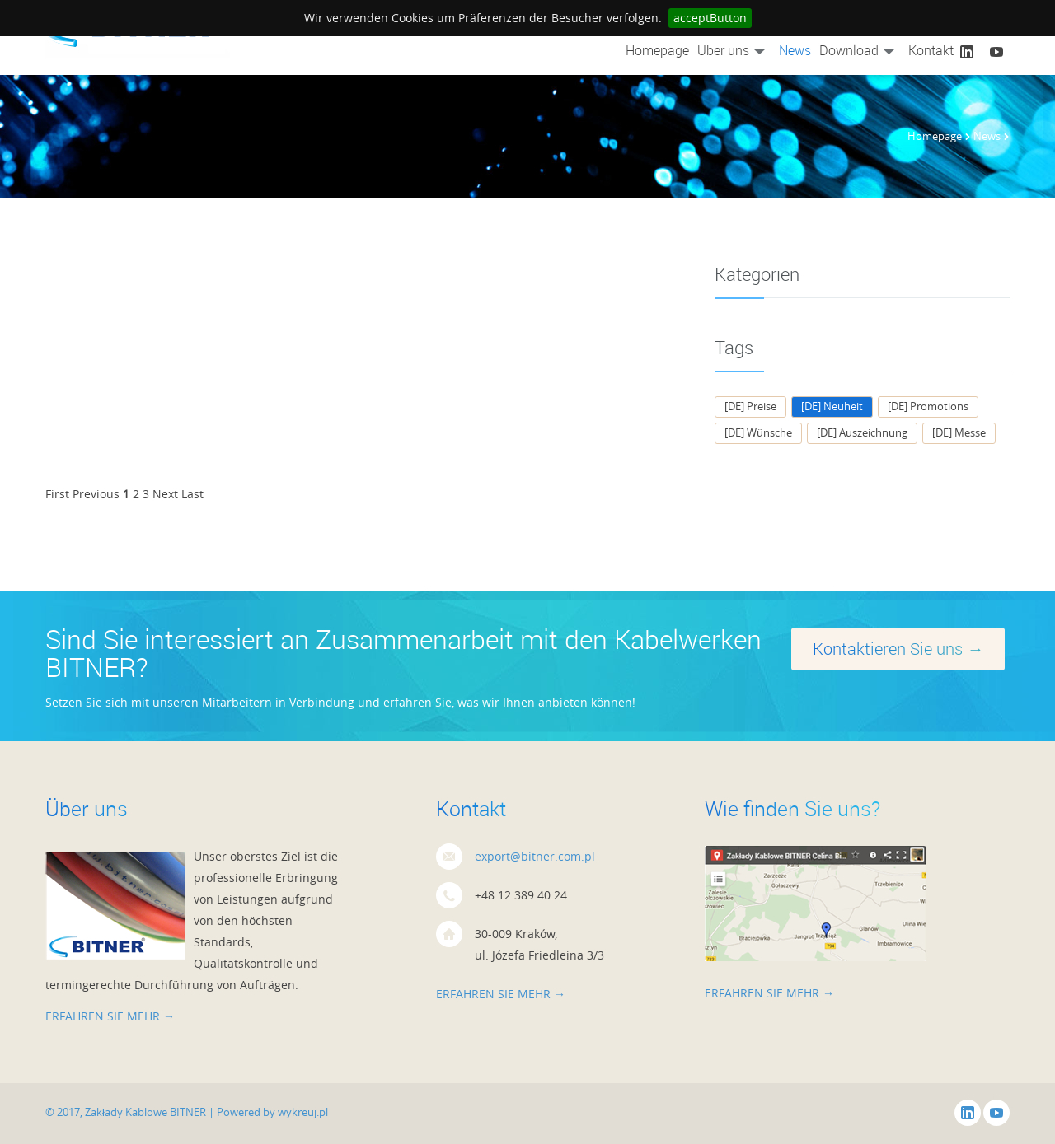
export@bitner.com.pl (535, 856)
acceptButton (710, 18)
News (795, 50)
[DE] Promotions (928, 406)
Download (859, 50)
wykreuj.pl (303, 1111)
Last (192, 494)
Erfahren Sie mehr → (110, 1016)
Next (165, 494)
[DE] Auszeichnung (862, 432)
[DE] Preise (750, 406)
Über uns (734, 50)
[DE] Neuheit (832, 406)
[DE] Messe (959, 432)
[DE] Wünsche (758, 432)
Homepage (657, 50)
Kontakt (931, 50)
